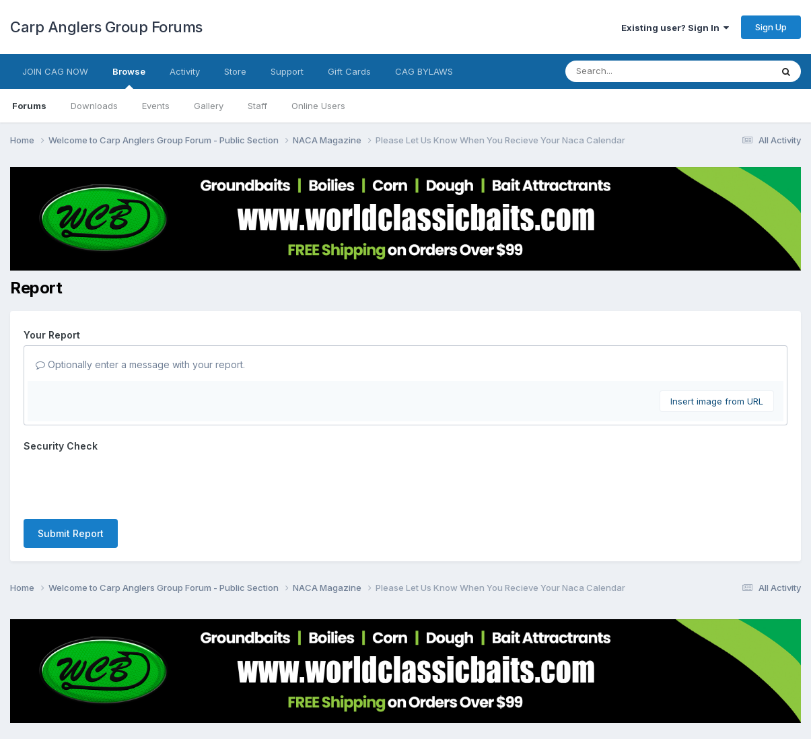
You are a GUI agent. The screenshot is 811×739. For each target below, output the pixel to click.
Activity (185, 71)
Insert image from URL (716, 401)
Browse (128, 77)
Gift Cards (349, 71)
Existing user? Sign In (675, 27)
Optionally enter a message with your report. (140, 364)
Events (156, 105)
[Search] (631, 71)
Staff (257, 105)
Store (235, 71)
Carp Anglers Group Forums (106, 27)
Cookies (436, 691)
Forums (29, 105)
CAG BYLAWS (424, 71)
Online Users (318, 105)
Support (287, 71)
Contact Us (381, 691)
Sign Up (771, 27)
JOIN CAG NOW (55, 71)
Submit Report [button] (71, 481)
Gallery (208, 105)
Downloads (94, 105)
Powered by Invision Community (406, 719)
